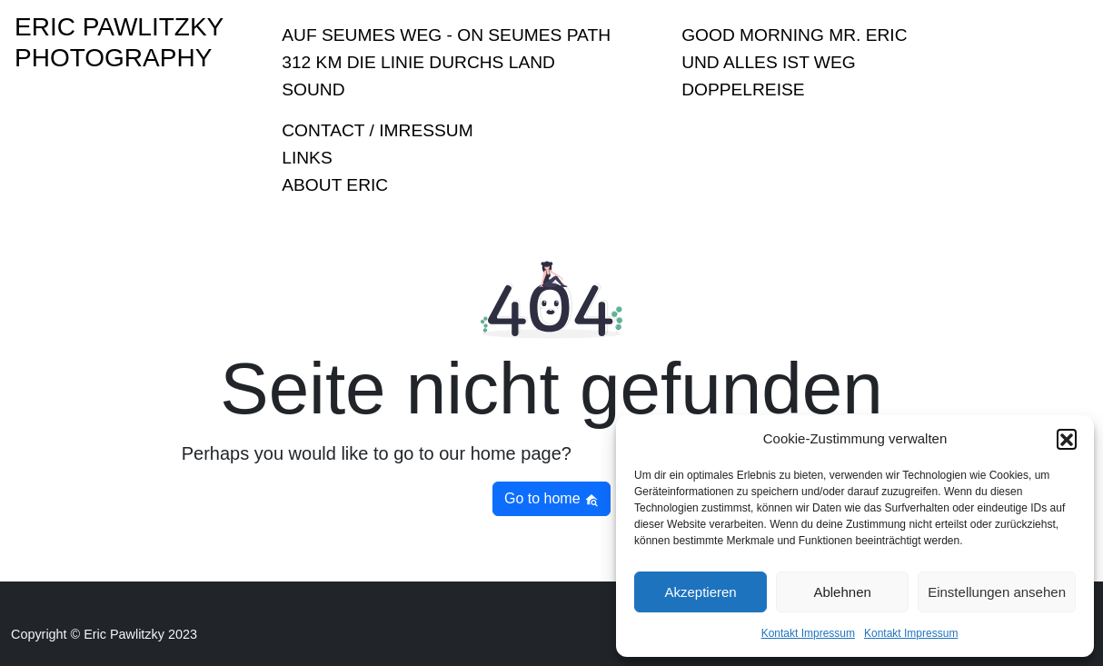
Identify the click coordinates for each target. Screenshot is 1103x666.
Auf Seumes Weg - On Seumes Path (446, 35)
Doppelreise (742, 89)
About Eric (335, 184)
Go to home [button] (551, 499)
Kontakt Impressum (808, 633)
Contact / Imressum (377, 130)
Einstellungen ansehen (997, 592)
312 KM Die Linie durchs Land (418, 62)
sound (313, 89)
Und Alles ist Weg (768, 62)
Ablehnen (841, 592)
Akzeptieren (700, 592)
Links (307, 157)
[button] (1067, 439)
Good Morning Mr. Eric (794, 35)
